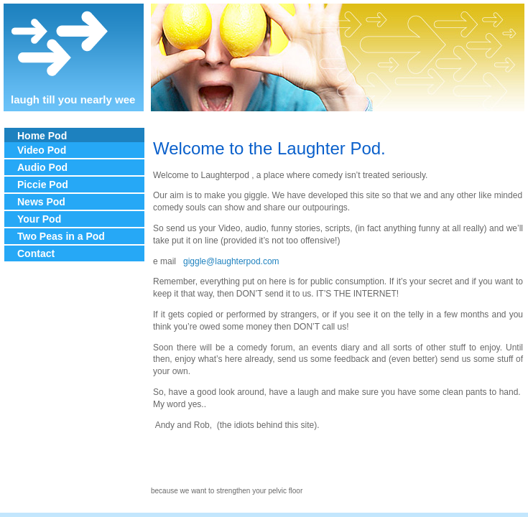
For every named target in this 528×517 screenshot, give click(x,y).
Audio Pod (42, 167)
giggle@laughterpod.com (231, 261)
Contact (36, 253)
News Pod (41, 202)
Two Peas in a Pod (61, 236)
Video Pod (41, 150)
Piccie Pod (42, 184)
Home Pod (42, 135)
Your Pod (39, 219)
